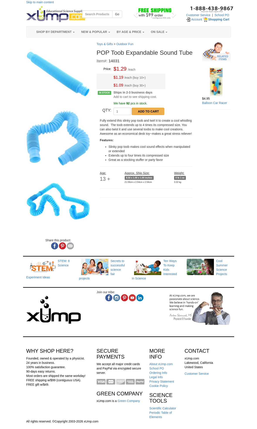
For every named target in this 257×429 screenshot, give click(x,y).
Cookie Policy (158, 386)
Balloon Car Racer (214, 103)
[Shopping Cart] (216, 19)
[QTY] (122, 111)
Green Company (129, 401)
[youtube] (132, 297)
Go (117, 14)
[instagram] (116, 297)
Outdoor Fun (124, 44)
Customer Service (198, 15)
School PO (222, 15)
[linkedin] (139, 297)
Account (194, 19)
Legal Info (156, 377)
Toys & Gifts (105, 44)
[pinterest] (124, 297)
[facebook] (108, 297)
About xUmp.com (161, 364)
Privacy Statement (161, 381)
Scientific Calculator (162, 408)
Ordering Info (158, 373)
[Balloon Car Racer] (216, 82)
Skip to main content (40, 2)
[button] (135, 13)
